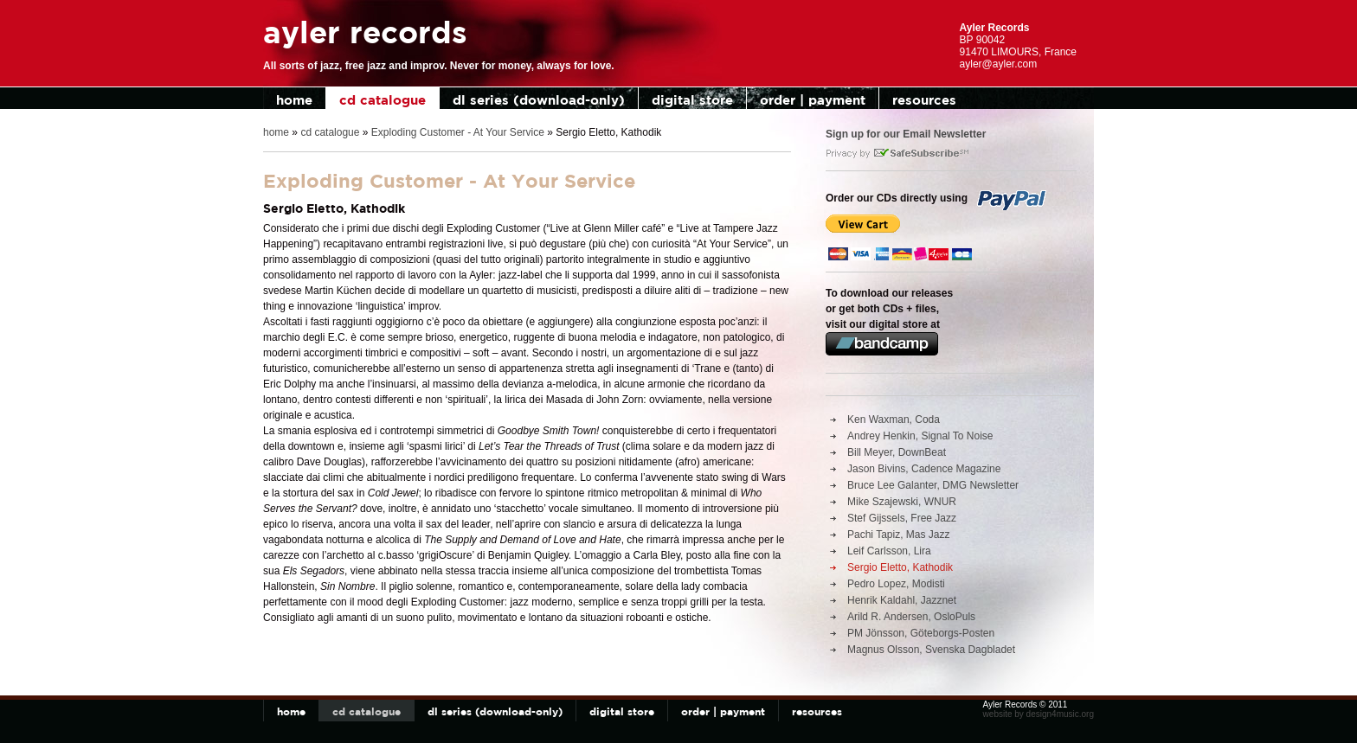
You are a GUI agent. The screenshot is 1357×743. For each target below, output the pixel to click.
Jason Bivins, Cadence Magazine (923, 469)
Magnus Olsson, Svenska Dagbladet (931, 650)
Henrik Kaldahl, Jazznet (901, 600)
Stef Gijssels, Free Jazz (901, 518)
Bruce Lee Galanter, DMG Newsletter (933, 485)
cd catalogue (382, 100)
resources (924, 100)
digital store (692, 100)
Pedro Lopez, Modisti (896, 584)
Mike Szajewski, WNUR (901, 502)
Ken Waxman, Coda (893, 419)
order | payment (812, 100)
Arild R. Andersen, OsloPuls (911, 617)
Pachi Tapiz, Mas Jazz (898, 534)
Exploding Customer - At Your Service (457, 132)
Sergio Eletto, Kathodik (900, 567)
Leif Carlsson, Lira (889, 551)
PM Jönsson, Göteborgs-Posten (920, 633)
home (294, 100)
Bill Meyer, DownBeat (896, 452)
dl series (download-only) (539, 100)
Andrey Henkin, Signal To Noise (920, 436)
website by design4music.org (1038, 714)
